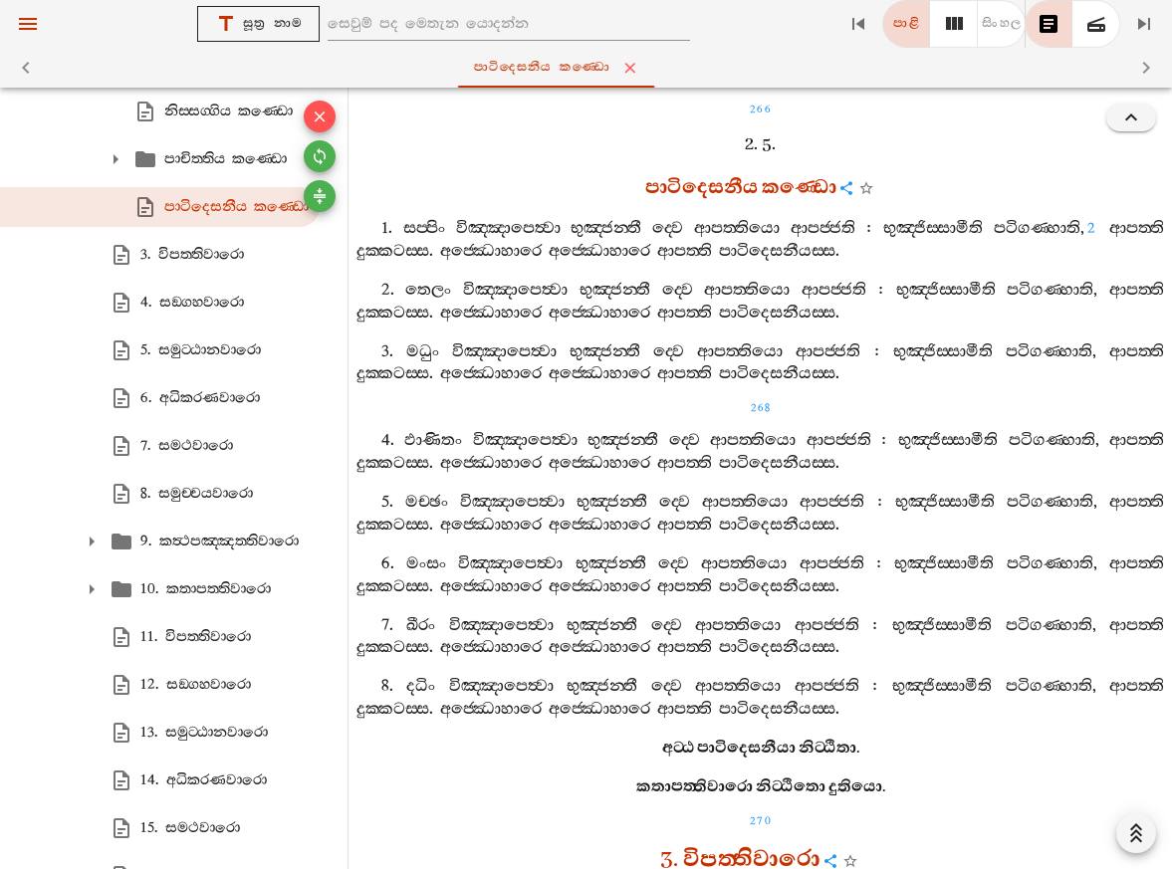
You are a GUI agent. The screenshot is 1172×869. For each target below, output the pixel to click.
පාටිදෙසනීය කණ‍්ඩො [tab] (590, 68)
